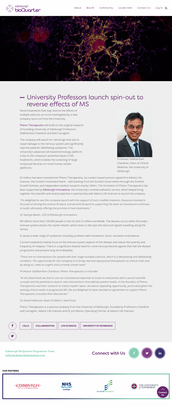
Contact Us (143, 8)
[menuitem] (78, 8)
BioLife (90, 8)
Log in (158, 8)
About (77, 8)
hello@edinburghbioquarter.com (25, 355)
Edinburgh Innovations (56, 189)
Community (106, 8)
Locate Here (125, 8)
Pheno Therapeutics (32, 125)
